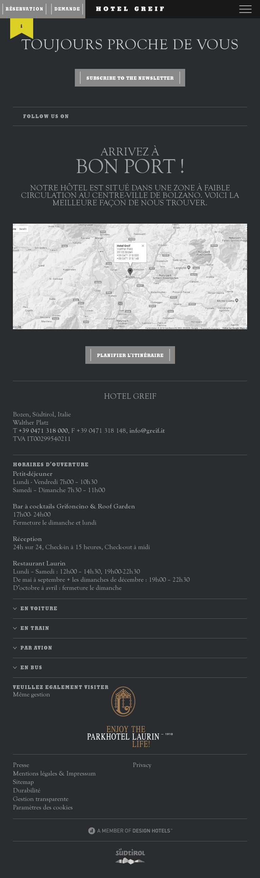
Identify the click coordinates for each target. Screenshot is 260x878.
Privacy (142, 765)
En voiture (39, 608)
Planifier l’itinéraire (130, 355)
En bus (31, 668)
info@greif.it (147, 430)
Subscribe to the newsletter (130, 78)
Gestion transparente (40, 799)
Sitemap (23, 782)
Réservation (24, 9)
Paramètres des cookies (43, 807)
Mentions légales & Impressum (54, 773)
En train (34, 628)
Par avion (36, 648)
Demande (67, 9)
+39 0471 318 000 (43, 430)
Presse (21, 765)
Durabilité (26, 790)
